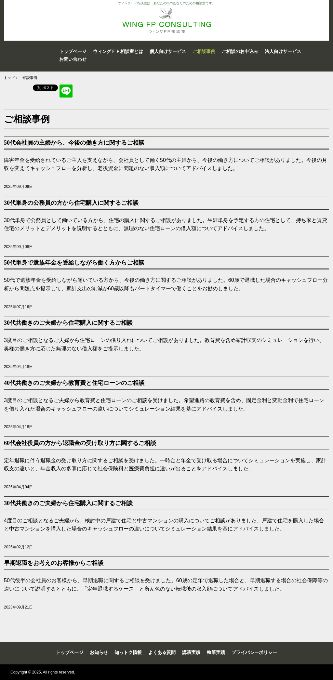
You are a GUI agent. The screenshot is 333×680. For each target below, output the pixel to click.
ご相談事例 (204, 51)
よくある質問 (162, 652)
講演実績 (191, 652)
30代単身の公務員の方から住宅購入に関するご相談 (71, 203)
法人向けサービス (283, 51)
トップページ (73, 51)
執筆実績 (216, 652)
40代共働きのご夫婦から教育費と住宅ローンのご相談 (74, 383)
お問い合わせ (73, 59)
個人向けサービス (168, 51)
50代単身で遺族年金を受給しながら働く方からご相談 (74, 262)
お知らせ (99, 652)
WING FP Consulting (166, 20)
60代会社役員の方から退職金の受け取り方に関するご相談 (80, 443)
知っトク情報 (128, 652)
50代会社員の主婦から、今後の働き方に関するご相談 (74, 142)
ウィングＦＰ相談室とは (118, 51)
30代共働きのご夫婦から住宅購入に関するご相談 (68, 323)
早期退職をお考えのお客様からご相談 (53, 563)
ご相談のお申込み (240, 51)
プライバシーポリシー (254, 652)
